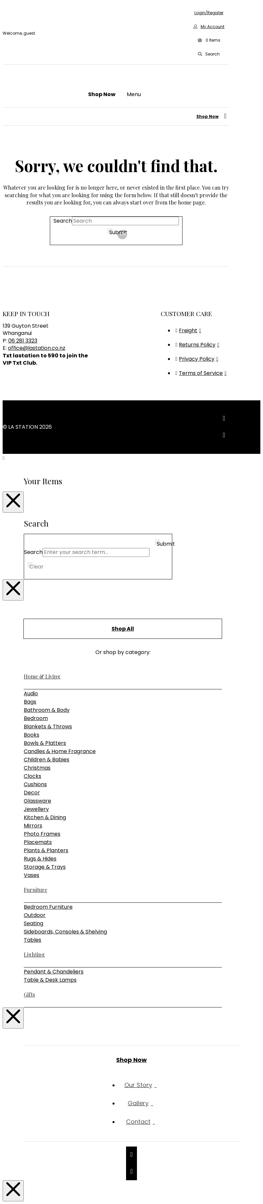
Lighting (34, 954)
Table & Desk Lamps (50, 980)
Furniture (35, 889)
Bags (30, 702)
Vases (31, 875)
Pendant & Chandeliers (53, 971)
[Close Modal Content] (13, 502)
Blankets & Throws (48, 726)
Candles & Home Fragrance (60, 751)
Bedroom (36, 718)
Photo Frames (42, 834)
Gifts (29, 994)
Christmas (37, 768)
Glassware (37, 801)
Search (62, 221)
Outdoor (35, 915)
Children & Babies (46, 759)
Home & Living (42, 676)
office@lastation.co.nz (36, 348)
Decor (32, 792)
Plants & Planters (46, 850)
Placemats (38, 842)
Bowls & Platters (45, 743)
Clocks (32, 776)
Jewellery (36, 809)
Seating (33, 923)
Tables (32, 940)
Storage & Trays (45, 867)
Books (31, 735)
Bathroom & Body (47, 710)
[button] (208, 41)
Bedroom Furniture (48, 907)
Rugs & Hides (40, 858)
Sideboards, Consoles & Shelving (65, 931)
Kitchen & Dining (45, 817)
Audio (31, 693)
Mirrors (33, 825)
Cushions (35, 784)
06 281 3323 (22, 341)
